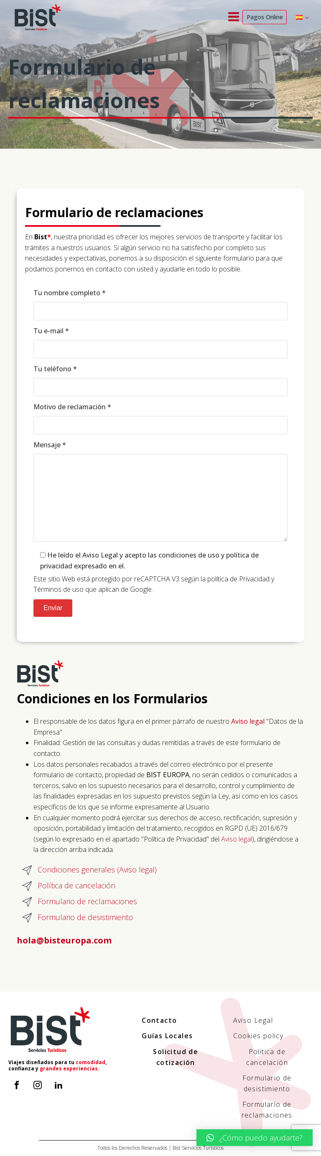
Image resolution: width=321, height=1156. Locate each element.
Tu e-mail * (160, 344)
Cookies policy (258, 1035)
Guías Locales (167, 1035)
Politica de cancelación (267, 1057)
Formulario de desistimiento (267, 1083)
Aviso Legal (253, 1020)
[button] (254, 1137)
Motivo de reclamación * (160, 420)
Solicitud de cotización (175, 1057)
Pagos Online (265, 17)
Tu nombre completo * (160, 306)
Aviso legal (236, 839)
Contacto (159, 1020)
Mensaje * (160, 494)
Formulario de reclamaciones (267, 1110)
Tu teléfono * (160, 382)
